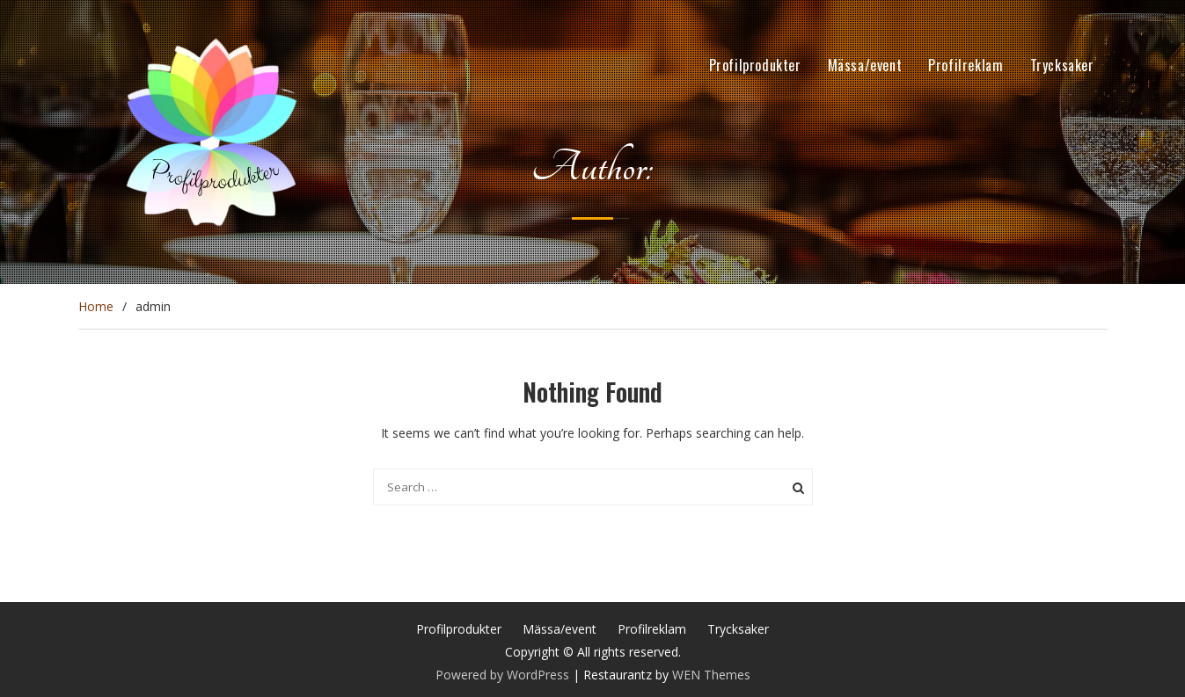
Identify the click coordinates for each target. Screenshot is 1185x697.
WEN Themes (711, 674)
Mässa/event (865, 65)
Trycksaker (1062, 65)
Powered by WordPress (502, 674)
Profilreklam (965, 65)
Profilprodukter (755, 65)
